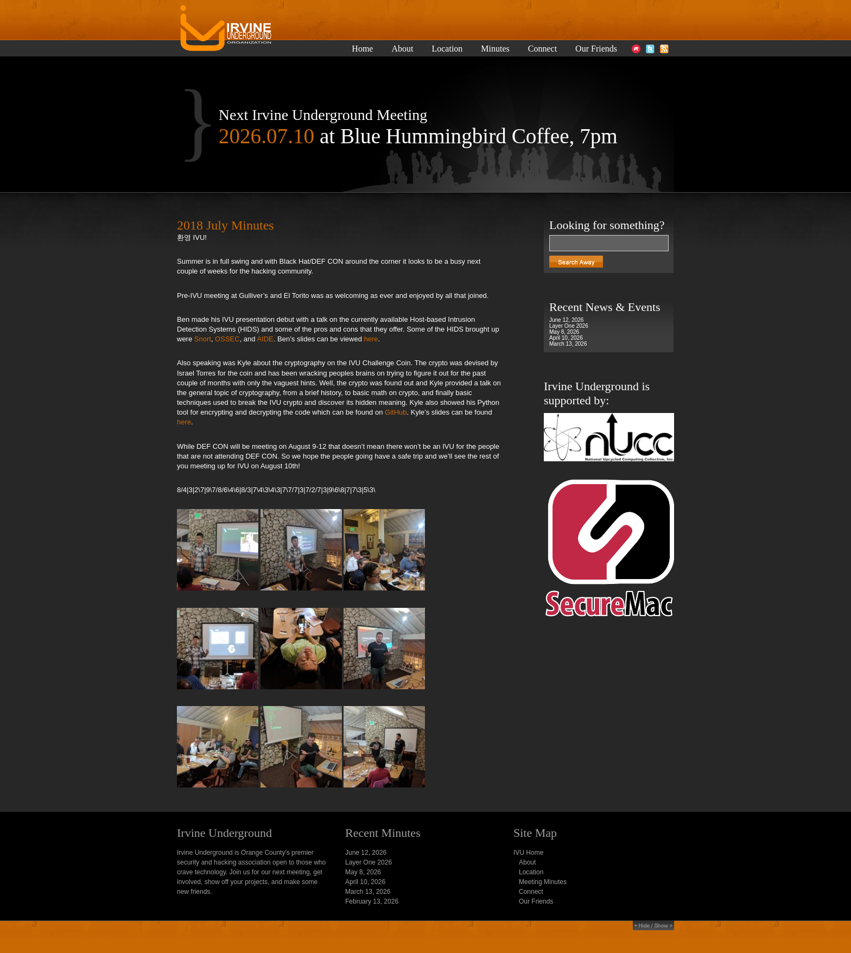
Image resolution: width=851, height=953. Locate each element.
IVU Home (528, 852)
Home (362, 49)
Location (446, 49)
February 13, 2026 (371, 901)
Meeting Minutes (543, 882)
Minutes (495, 49)
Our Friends (596, 49)
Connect (542, 49)
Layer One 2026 (568, 326)
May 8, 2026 (564, 332)
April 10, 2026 (566, 338)
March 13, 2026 (568, 344)
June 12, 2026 (566, 320)
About (402, 49)
